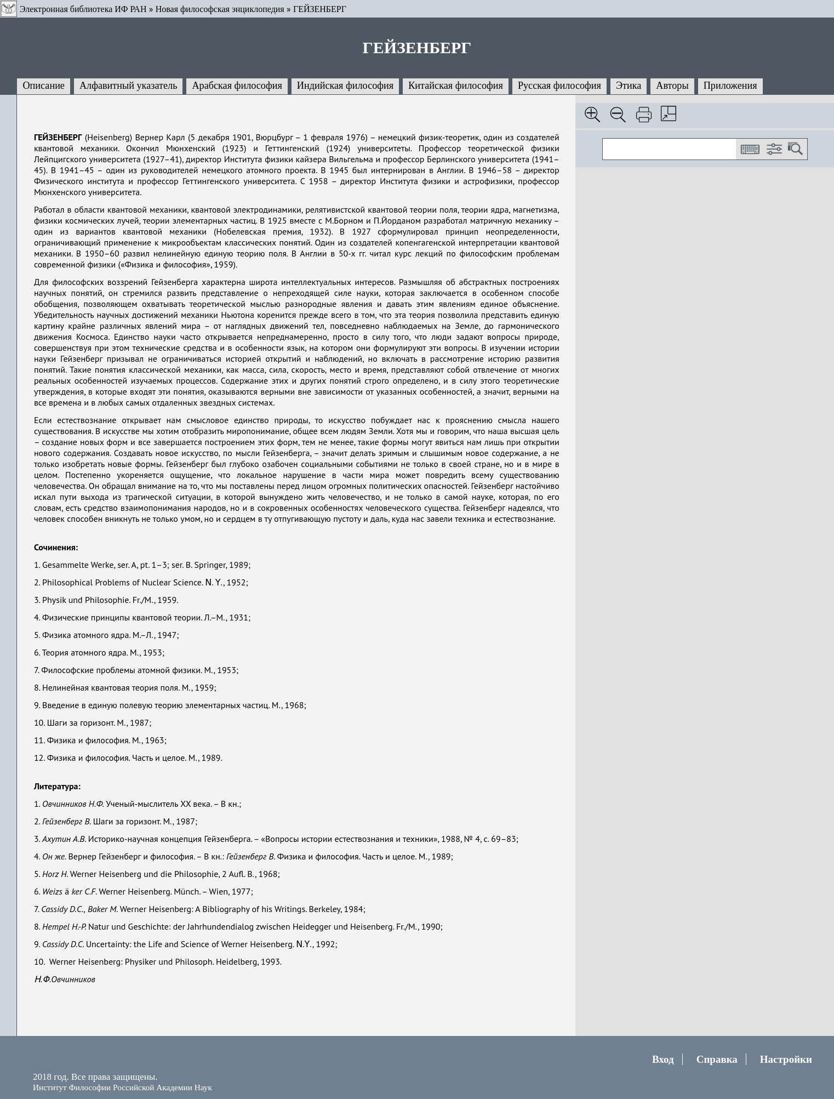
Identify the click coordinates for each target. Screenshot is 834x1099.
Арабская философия (237, 85)
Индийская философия (345, 85)
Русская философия (559, 85)
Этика (628, 85)
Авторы (672, 85)
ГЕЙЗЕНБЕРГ (319, 9)
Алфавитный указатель (128, 85)
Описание (43, 85)
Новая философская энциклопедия (220, 9)
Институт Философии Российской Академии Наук (122, 1087)
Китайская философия (455, 85)
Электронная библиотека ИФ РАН (83, 9)
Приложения (730, 85)
